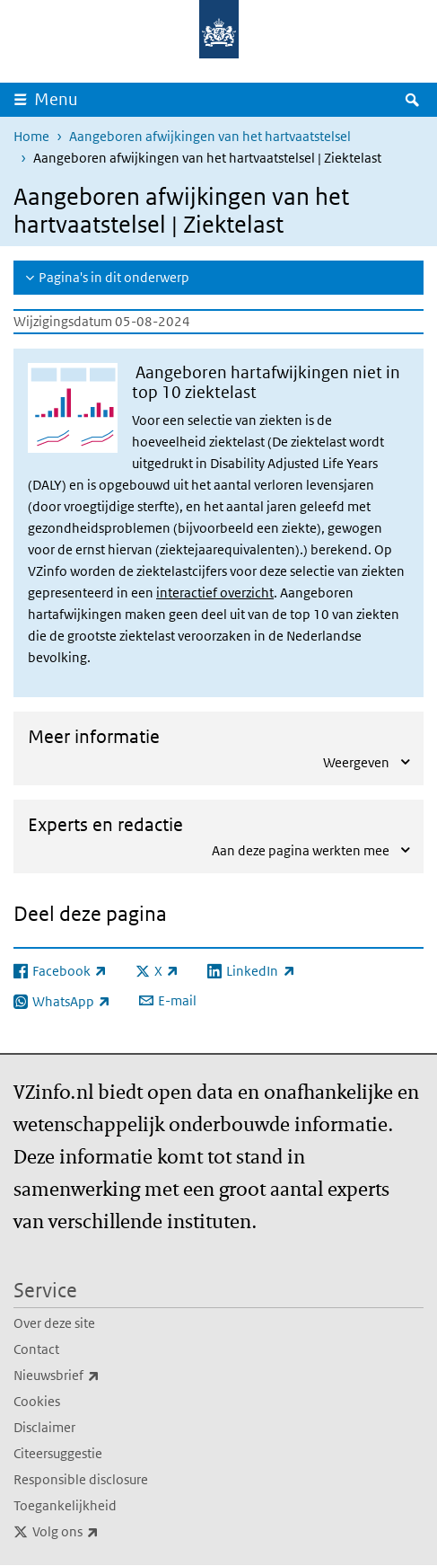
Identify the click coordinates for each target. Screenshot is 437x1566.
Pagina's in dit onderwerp (114, 277)
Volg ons (105, 1532)
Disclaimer (44, 1427)
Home (31, 136)
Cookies (36, 1401)
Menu (56, 99)
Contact (36, 1349)
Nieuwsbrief (96, 1375)
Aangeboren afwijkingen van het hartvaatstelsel (210, 136)
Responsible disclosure (80, 1479)
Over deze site (54, 1323)
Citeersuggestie (57, 1453)
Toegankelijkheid (65, 1505)
